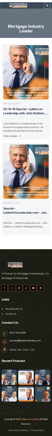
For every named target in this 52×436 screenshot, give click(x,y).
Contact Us (9, 314)
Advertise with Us (12, 309)
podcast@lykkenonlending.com (25, 340)
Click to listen (12, 136)
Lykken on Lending (30, 419)
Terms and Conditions (18, 430)
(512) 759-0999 (17, 333)
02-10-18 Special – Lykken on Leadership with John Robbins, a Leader (25, 113)
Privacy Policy (37, 430)
